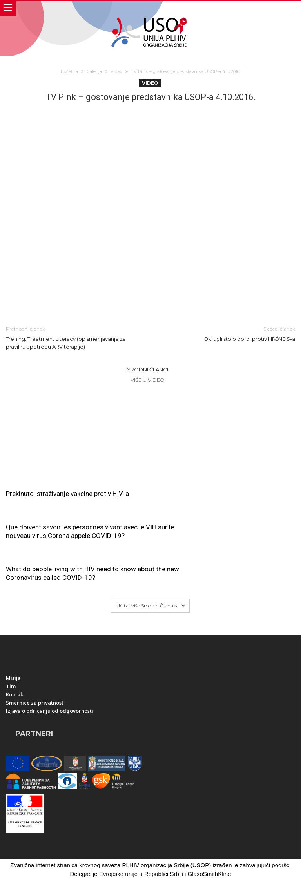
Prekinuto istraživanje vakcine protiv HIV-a (67, 494)
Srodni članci (147, 369)
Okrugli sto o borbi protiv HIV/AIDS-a (228, 333)
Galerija (94, 71)
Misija (13, 635)
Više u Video (148, 380)
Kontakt (15, 652)
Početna (69, 71)
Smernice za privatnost (34, 660)
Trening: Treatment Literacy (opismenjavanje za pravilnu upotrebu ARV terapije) (72, 337)
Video (116, 71)
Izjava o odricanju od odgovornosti (49, 668)
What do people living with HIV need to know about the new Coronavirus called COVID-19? (72, 531)
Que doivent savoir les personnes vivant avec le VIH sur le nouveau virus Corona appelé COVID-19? (223, 416)
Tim (11, 644)
